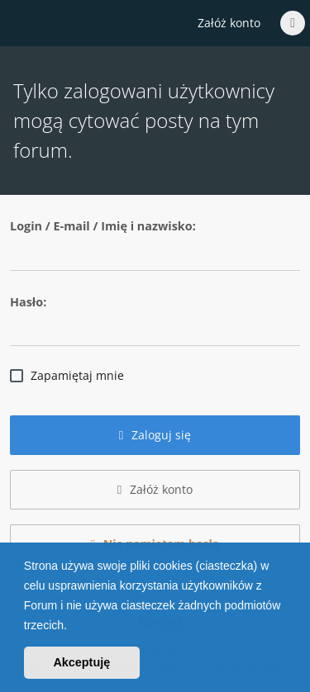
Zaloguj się (155, 435)
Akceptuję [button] (81, 662)
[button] (72, 626)
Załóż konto (229, 23)
